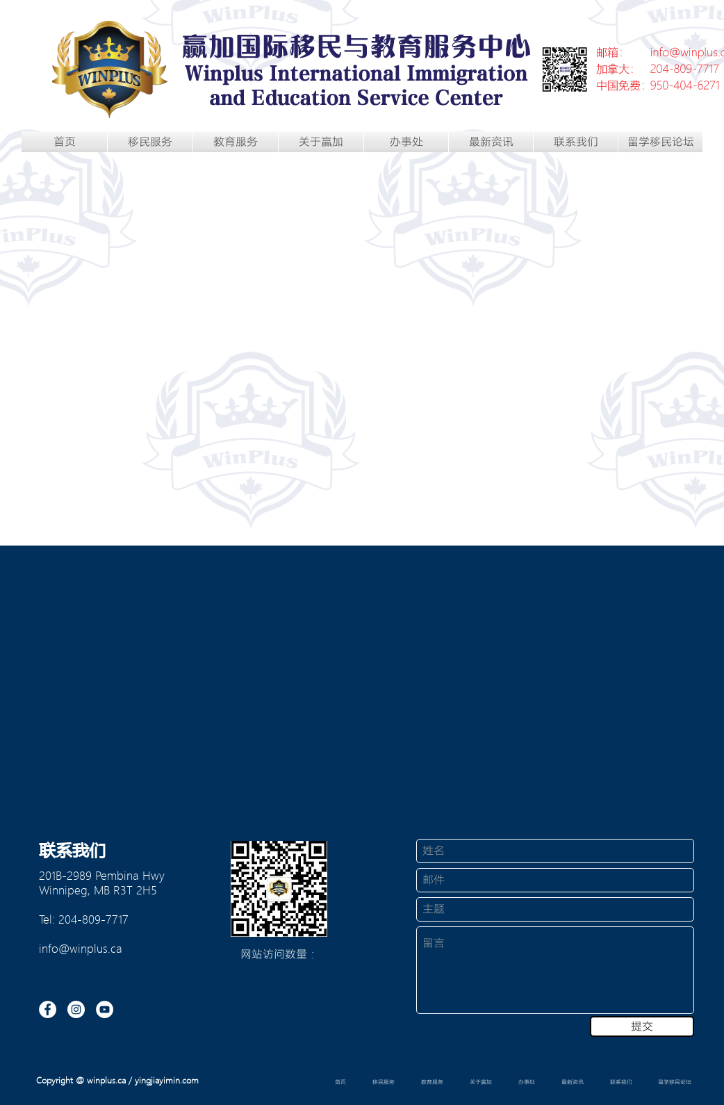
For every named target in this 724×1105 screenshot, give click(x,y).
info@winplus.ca (80, 948)
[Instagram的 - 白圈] (76, 1009)
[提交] (642, 1026)
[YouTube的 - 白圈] (104, 1009)
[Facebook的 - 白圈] (47, 1009)
